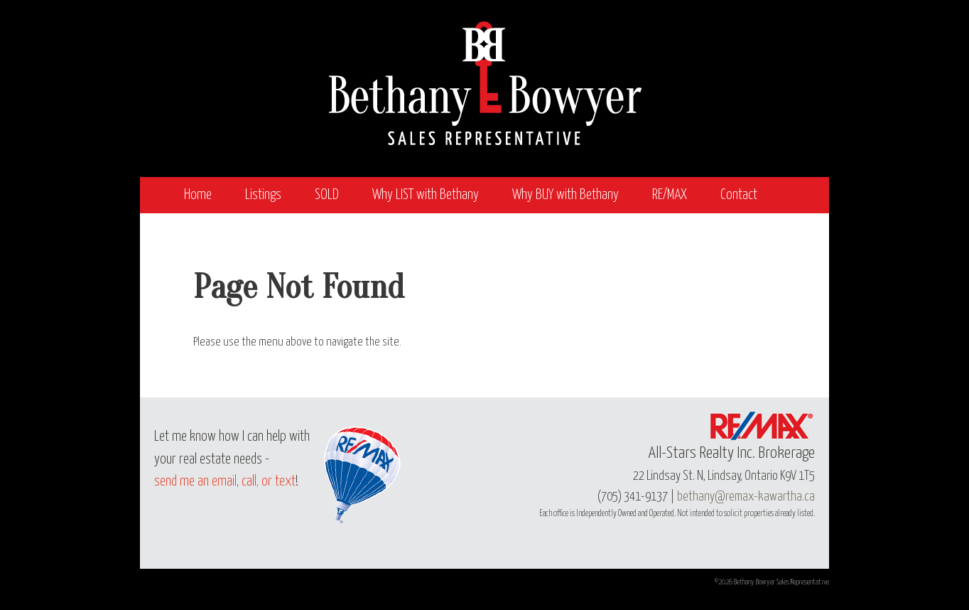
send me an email (195, 481)
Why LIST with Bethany (425, 195)
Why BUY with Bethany (565, 195)
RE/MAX (669, 195)
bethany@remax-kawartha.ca (746, 497)
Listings (263, 195)
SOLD (327, 195)
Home (198, 195)
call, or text (269, 481)
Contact (738, 195)
